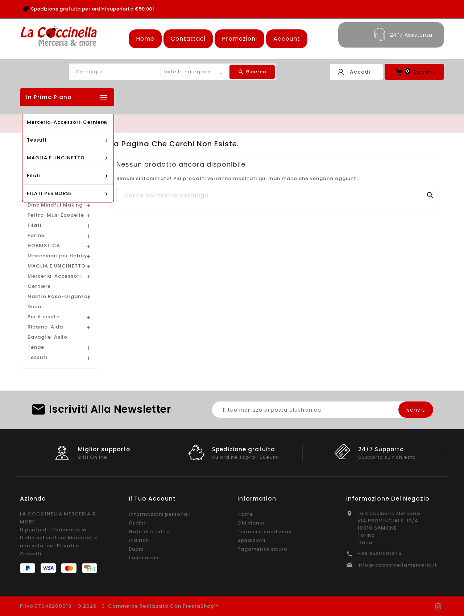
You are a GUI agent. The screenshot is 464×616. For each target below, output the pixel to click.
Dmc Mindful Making (55, 204)
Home (145, 38)
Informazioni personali (160, 514)
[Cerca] (277, 195)
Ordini (137, 522)
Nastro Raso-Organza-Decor (59, 301)
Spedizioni (251, 540)
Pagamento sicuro (262, 549)
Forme (36, 235)
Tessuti (37, 357)
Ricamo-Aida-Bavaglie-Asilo (47, 331)
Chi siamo (251, 522)
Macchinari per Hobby (57, 255)
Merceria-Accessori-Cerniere (56, 281)
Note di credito (149, 531)
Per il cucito (44, 316)
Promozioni (239, 38)
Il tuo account (152, 498)
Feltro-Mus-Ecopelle (56, 215)
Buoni (136, 549)
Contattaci (188, 38)
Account (286, 38)
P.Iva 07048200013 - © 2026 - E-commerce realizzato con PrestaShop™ (119, 606)
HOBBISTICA (44, 245)
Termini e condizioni (264, 531)
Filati (34, 225)
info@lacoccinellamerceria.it (397, 565)
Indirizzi (139, 540)
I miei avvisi (144, 557)
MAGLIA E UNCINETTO (57, 265)
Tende (36, 347)
